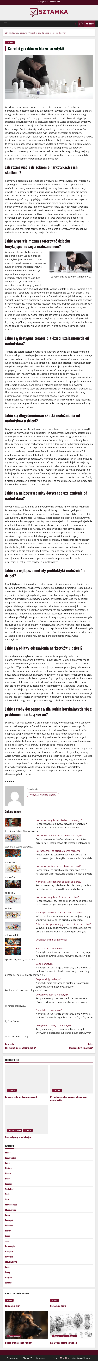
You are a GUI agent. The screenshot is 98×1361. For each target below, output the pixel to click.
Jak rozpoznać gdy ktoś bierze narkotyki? (57, 897)
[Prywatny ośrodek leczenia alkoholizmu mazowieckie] (71, 1079)
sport (7, 1240)
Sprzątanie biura (58, 1305)
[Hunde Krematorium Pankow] (26, 1325)
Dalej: (71, 1046)
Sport (7, 1235)
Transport (9, 1251)
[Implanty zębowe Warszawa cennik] (26, 1079)
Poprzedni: (27, 1046)
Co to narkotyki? (44, 963)
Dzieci (7, 1162)
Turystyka (9, 1256)
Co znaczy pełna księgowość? (51, 939)
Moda (7, 1194)
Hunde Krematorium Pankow (18, 1342)
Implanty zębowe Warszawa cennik (21, 1097)
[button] (5, 23)
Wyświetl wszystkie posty (42, 794)
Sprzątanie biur (12, 1305)
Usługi (7, 1272)
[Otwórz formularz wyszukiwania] (75, 23)
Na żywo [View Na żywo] (86, 23)
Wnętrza (8, 1277)
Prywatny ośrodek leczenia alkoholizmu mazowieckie (68, 1098)
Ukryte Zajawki (15, 1130)
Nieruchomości (11, 1204)
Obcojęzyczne (10, 1209)
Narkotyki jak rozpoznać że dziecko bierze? (58, 881)
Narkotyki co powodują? (49, 1009)
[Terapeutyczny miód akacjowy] (26, 1119)
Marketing (9, 1188)
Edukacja (8, 1168)
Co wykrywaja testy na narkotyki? (53, 1025)
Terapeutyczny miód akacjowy (19, 1137)
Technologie (10, 1246)
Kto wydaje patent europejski (63, 1342)
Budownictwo (10, 1157)
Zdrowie (10, 43)
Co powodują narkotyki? (49, 979)
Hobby (7, 1178)
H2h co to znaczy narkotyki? (50, 948)
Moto (7, 1199)
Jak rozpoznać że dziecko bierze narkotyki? (58, 866)
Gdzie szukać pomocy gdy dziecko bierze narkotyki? (63, 924)
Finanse (8, 1173)
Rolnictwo (9, 1225)
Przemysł (9, 1220)
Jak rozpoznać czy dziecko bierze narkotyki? (59, 835)
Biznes (7, 1152)
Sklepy (8, 1230)
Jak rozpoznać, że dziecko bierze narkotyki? (58, 850)
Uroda (7, 1266)
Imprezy (8, 1183)
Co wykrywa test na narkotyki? (52, 994)
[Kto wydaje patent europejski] (71, 1325)
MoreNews (65, 1358)
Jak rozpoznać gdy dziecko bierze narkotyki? (59, 820)
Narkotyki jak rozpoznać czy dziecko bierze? (59, 912)
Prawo (7, 1214)
